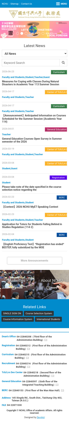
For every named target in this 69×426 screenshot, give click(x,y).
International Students (48, 319)
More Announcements (34, 260)
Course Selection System (39, 313)
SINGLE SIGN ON (12, 313)
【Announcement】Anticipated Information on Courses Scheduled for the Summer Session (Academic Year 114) (34, 118)
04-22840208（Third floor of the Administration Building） (34, 338)
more (19, 287)
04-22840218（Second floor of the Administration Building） (42, 374)
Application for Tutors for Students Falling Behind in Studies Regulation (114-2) (32, 226)
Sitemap (14, 4)
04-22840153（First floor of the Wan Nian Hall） (35, 390)
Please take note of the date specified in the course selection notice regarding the (31, 188)
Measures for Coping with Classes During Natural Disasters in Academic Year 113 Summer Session (30, 83)
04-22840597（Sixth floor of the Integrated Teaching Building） (39, 383)
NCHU (5, 4)
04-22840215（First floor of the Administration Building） (40, 356)
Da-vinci (41, 417)
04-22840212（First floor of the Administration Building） (41, 347)
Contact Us (26, 4)
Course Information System (17, 319)
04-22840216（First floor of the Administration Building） (41, 365)
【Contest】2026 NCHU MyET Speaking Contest (30, 206)
